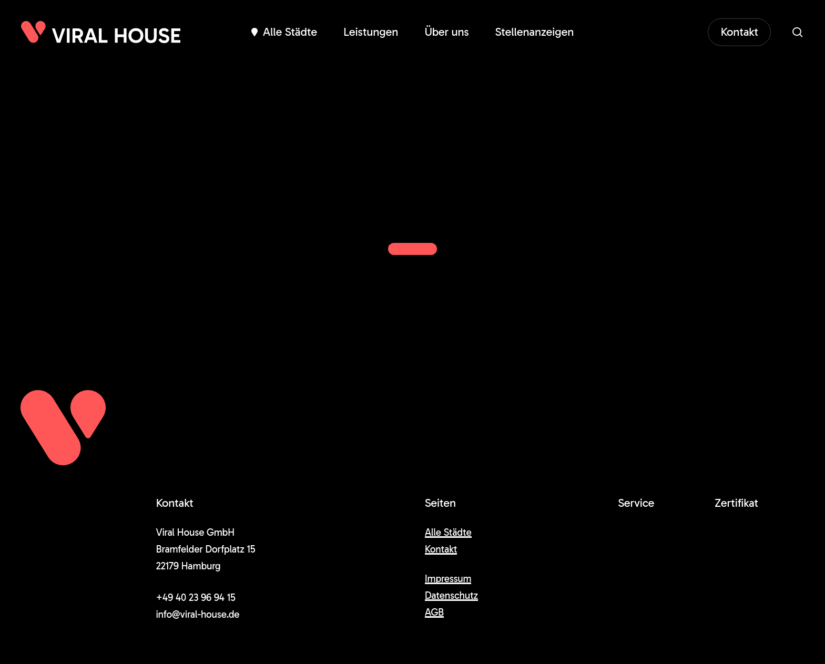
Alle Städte (448, 532)
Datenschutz (451, 595)
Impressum (448, 579)
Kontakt (441, 549)
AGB (434, 612)
